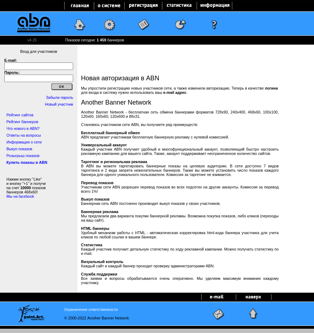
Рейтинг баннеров (22, 122)
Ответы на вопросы (23, 135)
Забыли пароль (59, 97)
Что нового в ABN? (23, 128)
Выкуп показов (19, 149)
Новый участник (59, 104)
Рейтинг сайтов (20, 115)
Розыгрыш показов (23, 155)
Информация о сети (24, 142)
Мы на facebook (20, 196)
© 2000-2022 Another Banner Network (96, 318)
